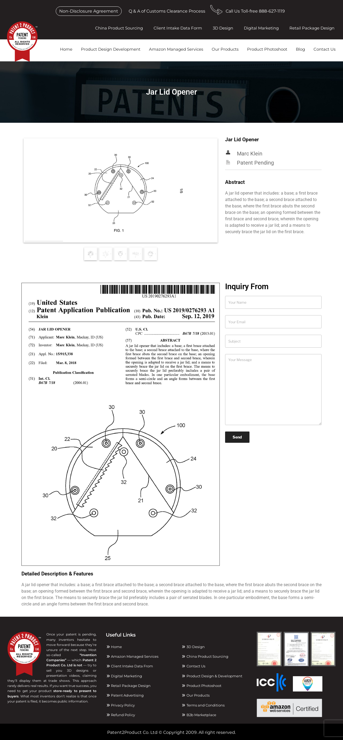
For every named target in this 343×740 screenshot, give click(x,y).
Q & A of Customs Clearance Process (167, 11)
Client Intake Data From (129, 666)
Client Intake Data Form (178, 28)
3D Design (223, 28)
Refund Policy (120, 715)
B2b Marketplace (198, 715)
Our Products (225, 49)
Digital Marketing (261, 28)
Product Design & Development (211, 676)
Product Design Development (110, 49)
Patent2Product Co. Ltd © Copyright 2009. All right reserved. (171, 732)
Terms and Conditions (203, 705)
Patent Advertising (125, 695)
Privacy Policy (120, 705)
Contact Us (324, 49)
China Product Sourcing (119, 28)
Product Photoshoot (267, 49)
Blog (300, 49)
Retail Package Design (311, 28)
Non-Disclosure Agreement (88, 11)
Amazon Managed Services (176, 49)
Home (66, 49)
